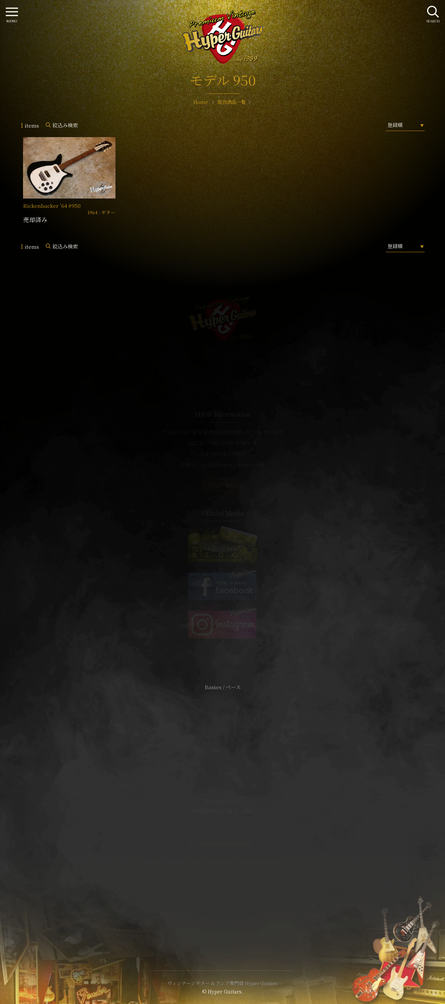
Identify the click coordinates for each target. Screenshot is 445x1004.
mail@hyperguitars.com (232, 464)
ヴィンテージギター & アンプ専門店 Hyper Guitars (222, 983)
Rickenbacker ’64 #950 (52, 205)
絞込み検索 (65, 125)
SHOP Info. (222, 485)
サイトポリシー (222, 800)
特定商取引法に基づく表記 (222, 810)
